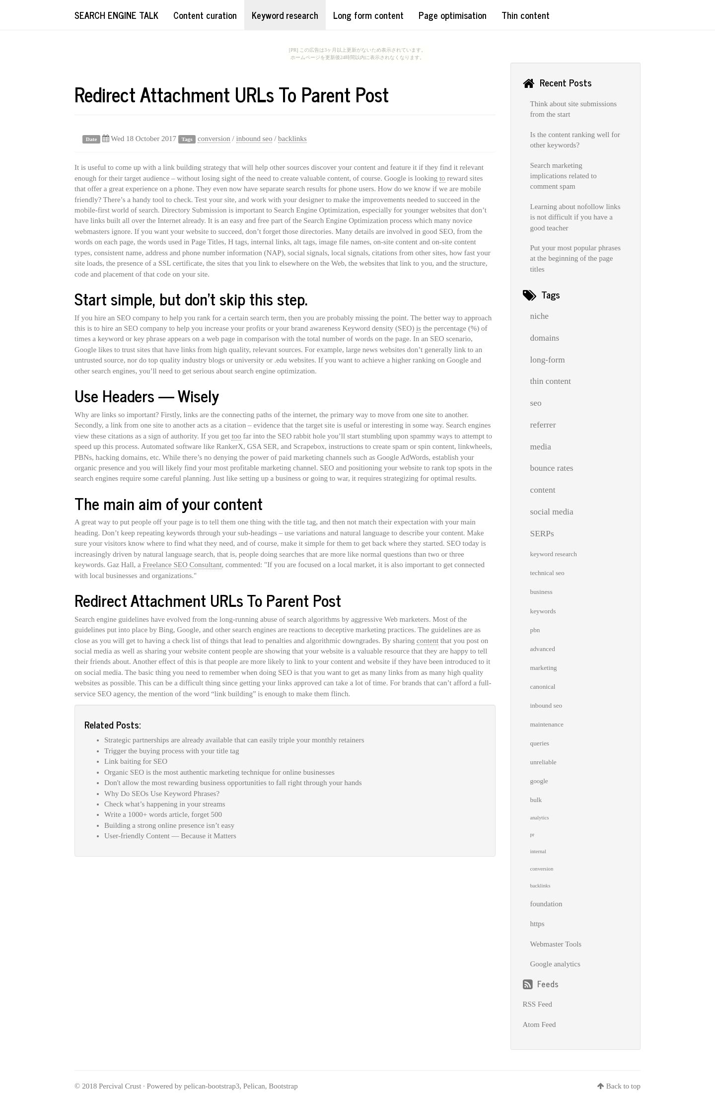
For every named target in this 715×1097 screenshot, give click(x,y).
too (236, 436)
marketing (543, 667)
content (427, 641)
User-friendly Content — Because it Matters (170, 836)
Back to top (623, 1086)
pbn (535, 630)
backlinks (292, 139)
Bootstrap (283, 1086)
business (541, 591)
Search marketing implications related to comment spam (563, 176)
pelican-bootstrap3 (212, 1086)
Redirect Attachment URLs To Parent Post (231, 94)
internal (538, 851)
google (539, 781)
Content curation (205, 14)
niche (539, 316)
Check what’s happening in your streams (164, 804)
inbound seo (254, 139)
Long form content (368, 14)
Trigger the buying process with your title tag (171, 751)
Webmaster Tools (556, 944)
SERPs (542, 533)
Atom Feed (539, 1024)
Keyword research (285, 14)
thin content (550, 381)
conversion (214, 139)
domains (545, 338)
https (537, 924)
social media (551, 511)
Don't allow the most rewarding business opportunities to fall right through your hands (232, 783)
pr (532, 834)
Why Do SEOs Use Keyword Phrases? (161, 794)
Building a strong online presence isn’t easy (169, 825)
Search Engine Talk (116, 14)
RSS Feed (538, 1004)
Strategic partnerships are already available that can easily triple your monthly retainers (234, 740)
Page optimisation (453, 14)
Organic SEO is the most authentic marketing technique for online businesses (219, 772)
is (418, 328)
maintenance (547, 724)
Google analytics (555, 964)
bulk (536, 800)
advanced (542, 649)
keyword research (553, 554)
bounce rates (551, 468)
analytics (539, 817)
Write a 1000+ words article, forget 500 (163, 814)
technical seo (547, 573)
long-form (547, 360)
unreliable (543, 762)
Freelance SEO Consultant (182, 565)
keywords (543, 611)
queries (540, 743)
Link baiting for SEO (135, 761)
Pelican (254, 1086)
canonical (543, 686)
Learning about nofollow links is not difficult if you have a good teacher (575, 217)
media (540, 446)
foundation (546, 904)
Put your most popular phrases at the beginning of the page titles (575, 258)
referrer (543, 425)
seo (536, 403)
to (442, 178)
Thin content (525, 14)
